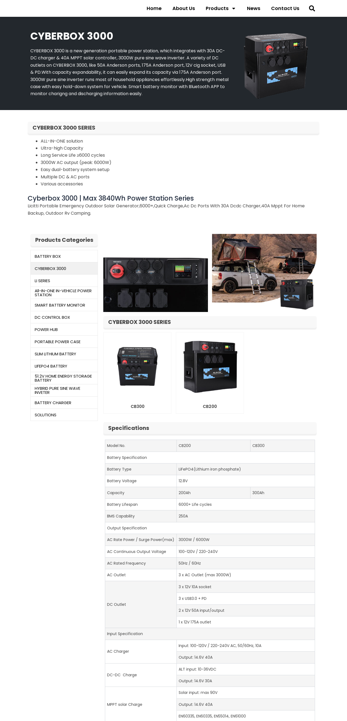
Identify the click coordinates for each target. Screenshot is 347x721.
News (253, 9)
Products (221, 9)
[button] (312, 10)
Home (154, 9)
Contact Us (285, 9)
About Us (183, 9)
